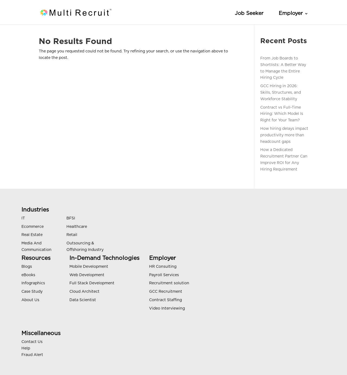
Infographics (33, 283)
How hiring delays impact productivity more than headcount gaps (284, 135)
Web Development (86, 275)
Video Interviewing (167, 308)
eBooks (28, 275)
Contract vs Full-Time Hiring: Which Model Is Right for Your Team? (281, 114)
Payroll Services (164, 275)
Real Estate (32, 235)
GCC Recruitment (165, 292)
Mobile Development (88, 267)
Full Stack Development (91, 283)
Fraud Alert (32, 355)
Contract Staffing (165, 300)
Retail (71, 235)
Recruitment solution (169, 283)
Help (25, 348)
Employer (291, 13)
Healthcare (76, 227)
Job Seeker (249, 13)
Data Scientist (82, 300)
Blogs (26, 267)
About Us (30, 300)
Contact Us (32, 342)
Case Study (32, 292)
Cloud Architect (84, 292)
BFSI (70, 218)
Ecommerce (32, 227)
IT (23, 218)
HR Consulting (162, 267)
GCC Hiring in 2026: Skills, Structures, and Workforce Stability (280, 92)
